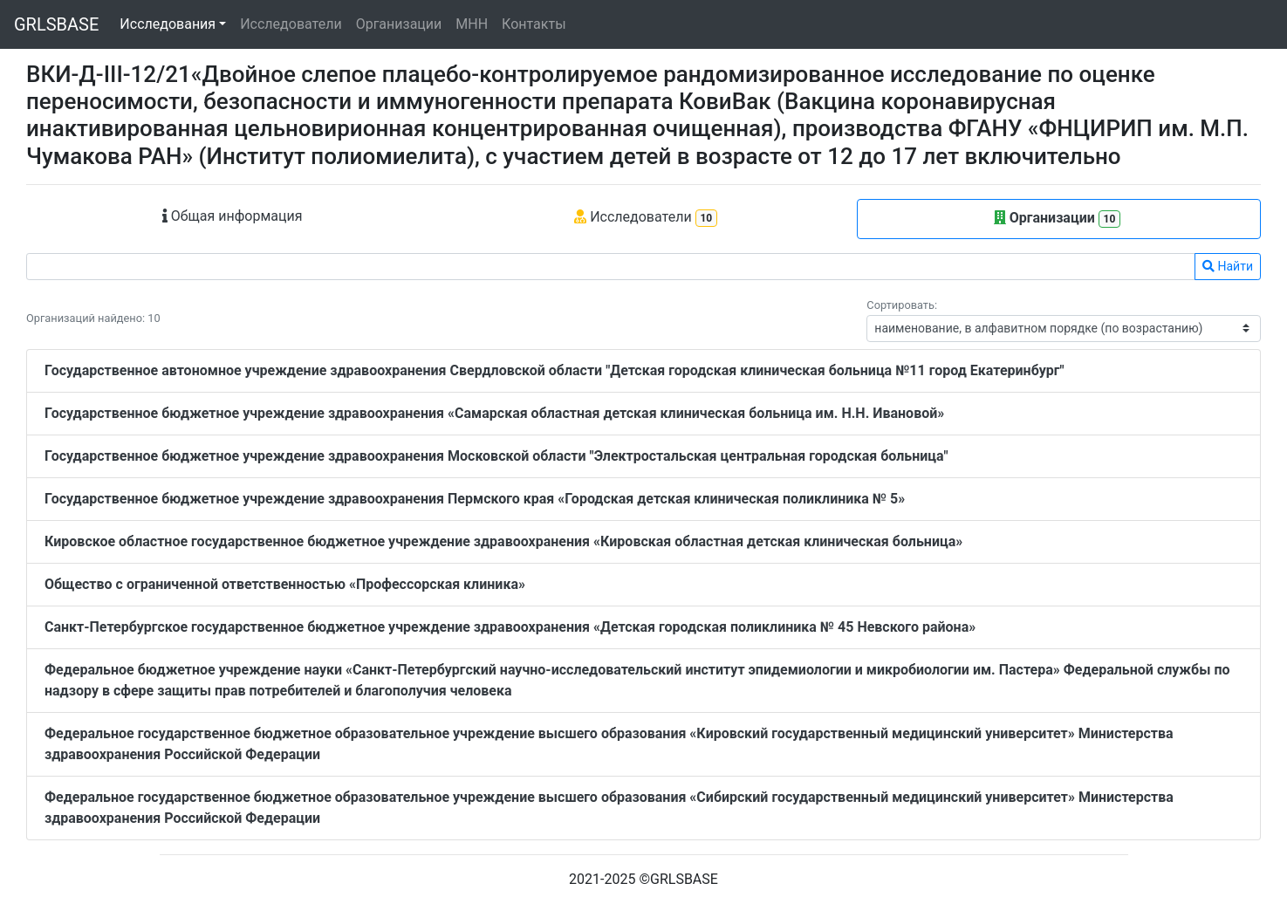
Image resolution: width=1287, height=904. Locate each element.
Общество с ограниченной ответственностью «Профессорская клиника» (284, 584)
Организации (399, 24)
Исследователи (290, 24)
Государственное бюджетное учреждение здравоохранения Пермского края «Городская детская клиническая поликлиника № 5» (474, 498)
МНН (471, 24)
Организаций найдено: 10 (93, 318)
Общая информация (232, 216)
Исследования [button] (168, 24)
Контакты (533, 24)
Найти (1227, 266)
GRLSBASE (56, 24)
